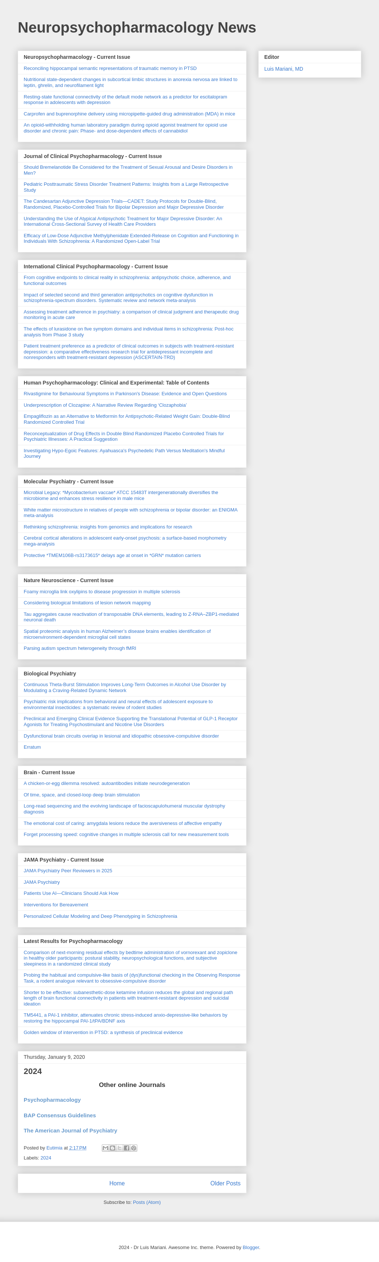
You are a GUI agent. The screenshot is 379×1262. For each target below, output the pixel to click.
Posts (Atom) (147, 1202)
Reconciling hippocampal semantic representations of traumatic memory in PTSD (110, 68)
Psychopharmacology (53, 1100)
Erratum (32, 747)
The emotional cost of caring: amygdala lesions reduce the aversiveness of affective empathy (123, 823)
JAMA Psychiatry (42, 882)
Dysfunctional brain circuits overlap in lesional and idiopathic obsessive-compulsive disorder (121, 736)
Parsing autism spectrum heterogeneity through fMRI (80, 648)
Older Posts (226, 1183)
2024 (33, 1071)
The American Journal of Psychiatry (71, 1131)
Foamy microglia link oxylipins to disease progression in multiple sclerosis (102, 591)
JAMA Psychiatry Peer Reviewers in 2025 (68, 870)
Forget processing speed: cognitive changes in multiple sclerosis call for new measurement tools (126, 834)
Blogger (251, 1247)
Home (117, 1183)
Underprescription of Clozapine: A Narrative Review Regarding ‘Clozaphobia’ (105, 405)
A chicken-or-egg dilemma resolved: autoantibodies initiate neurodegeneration (107, 783)
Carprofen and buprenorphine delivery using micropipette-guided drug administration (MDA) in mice (129, 114)
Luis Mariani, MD (283, 69)
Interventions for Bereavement (56, 904)
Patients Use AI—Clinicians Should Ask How (71, 893)
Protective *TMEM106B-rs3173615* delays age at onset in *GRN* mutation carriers (112, 555)
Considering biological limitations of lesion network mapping (87, 602)
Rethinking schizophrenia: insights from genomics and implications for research (108, 527)
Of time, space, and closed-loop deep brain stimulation (82, 795)
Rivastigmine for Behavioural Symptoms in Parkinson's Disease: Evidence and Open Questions (125, 393)
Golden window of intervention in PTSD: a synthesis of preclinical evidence (103, 1032)
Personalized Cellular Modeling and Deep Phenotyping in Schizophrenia (100, 916)
